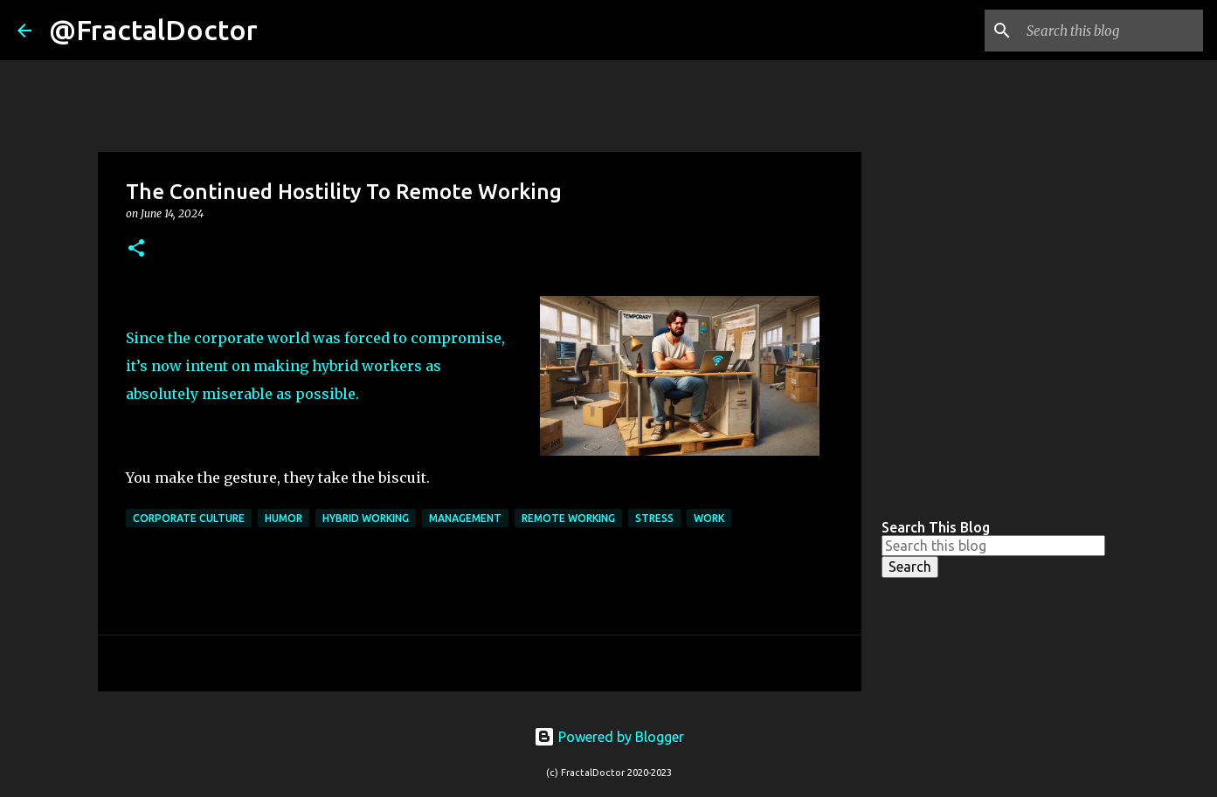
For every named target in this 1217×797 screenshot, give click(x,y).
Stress (654, 518)
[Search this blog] (1111, 31)
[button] (136, 249)
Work (709, 518)
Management (465, 518)
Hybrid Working (365, 518)
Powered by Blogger (609, 737)
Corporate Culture (189, 518)
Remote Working (568, 518)
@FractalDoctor (153, 29)
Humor (283, 518)
